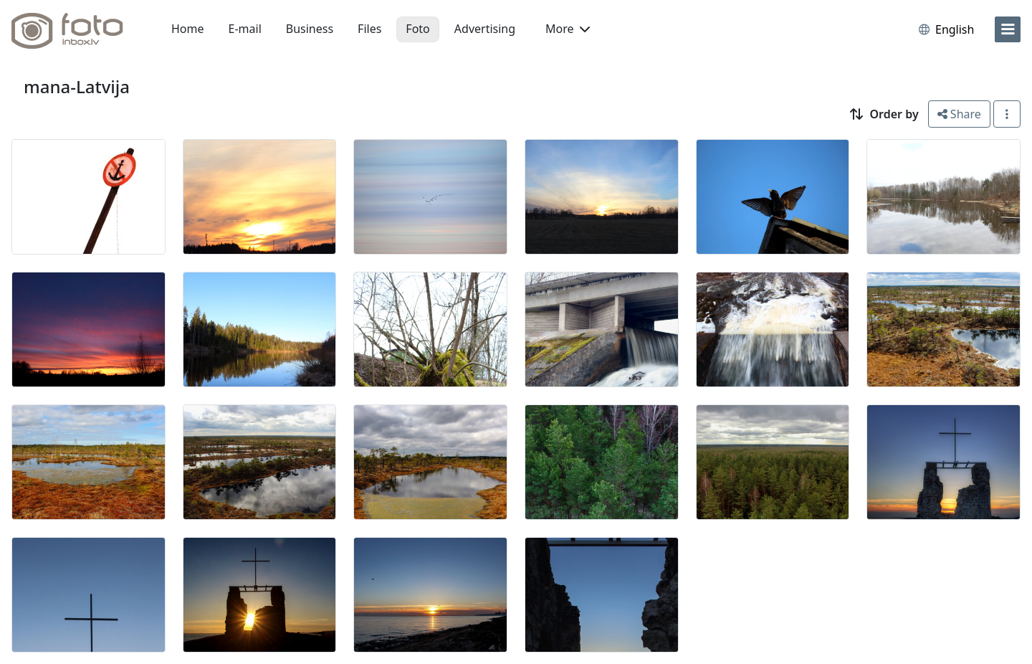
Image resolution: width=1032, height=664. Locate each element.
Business (309, 29)
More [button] (567, 29)
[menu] (1008, 29)
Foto (417, 29)
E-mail (245, 29)
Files (369, 29)
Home (187, 29)
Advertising (484, 29)
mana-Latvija (77, 86)
